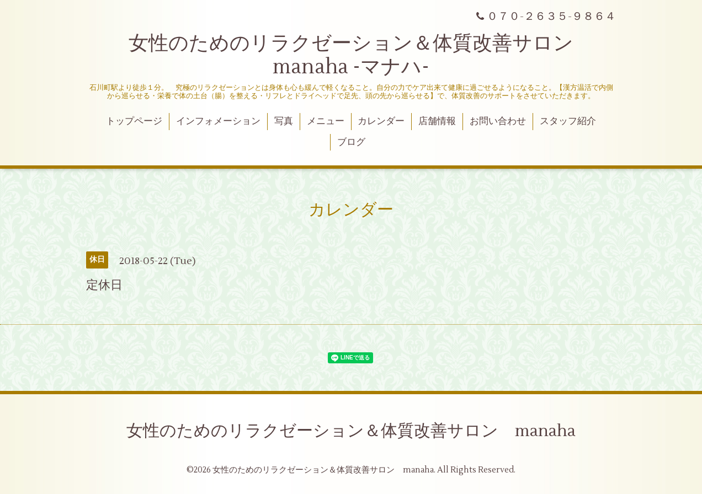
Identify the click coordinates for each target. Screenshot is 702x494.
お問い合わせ (498, 121)
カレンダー (381, 121)
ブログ (351, 142)
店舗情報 (437, 121)
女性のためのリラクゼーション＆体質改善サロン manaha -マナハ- (361, 55)
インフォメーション (218, 121)
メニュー (325, 121)
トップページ (134, 121)
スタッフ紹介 (568, 121)
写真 (283, 121)
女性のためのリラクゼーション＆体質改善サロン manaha (351, 431)
